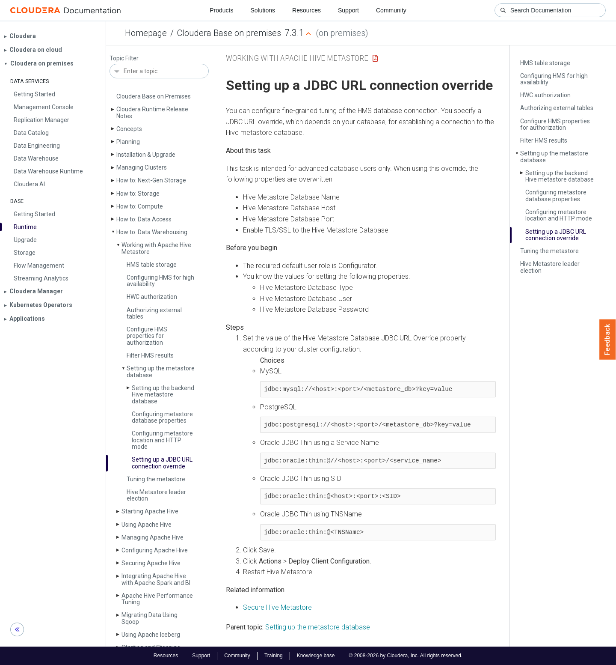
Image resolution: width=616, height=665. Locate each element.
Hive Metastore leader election (156, 495)
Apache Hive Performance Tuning (157, 598)
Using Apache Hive (146, 524)
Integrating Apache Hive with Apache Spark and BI (155, 579)
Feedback (608, 339)
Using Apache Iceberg (150, 634)
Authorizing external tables (154, 313)
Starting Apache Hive (149, 511)
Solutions (262, 10)
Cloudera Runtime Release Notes (152, 112)
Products (221, 10)
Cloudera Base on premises (229, 33)
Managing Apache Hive (152, 537)
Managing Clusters (141, 167)
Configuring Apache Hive (154, 550)
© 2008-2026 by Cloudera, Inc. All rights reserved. (406, 656)
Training (273, 656)
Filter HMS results (150, 355)
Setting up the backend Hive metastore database (163, 395)
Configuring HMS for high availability (160, 280)
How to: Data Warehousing (151, 232)
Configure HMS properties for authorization (147, 336)
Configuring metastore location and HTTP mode (162, 440)
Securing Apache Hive (151, 563)
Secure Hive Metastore (277, 607)
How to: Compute (139, 206)
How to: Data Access (144, 219)
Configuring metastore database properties (162, 417)
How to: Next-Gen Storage (151, 180)
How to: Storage (138, 193)
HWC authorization (152, 296)
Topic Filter (124, 58)
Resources (306, 10)
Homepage (146, 33)
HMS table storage (152, 264)
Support (348, 10)
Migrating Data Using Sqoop (149, 618)
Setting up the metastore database (161, 371)
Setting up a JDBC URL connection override (162, 462)
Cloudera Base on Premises (153, 96)
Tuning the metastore (156, 479)
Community (391, 10)
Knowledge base (316, 656)
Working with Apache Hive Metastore (156, 248)
